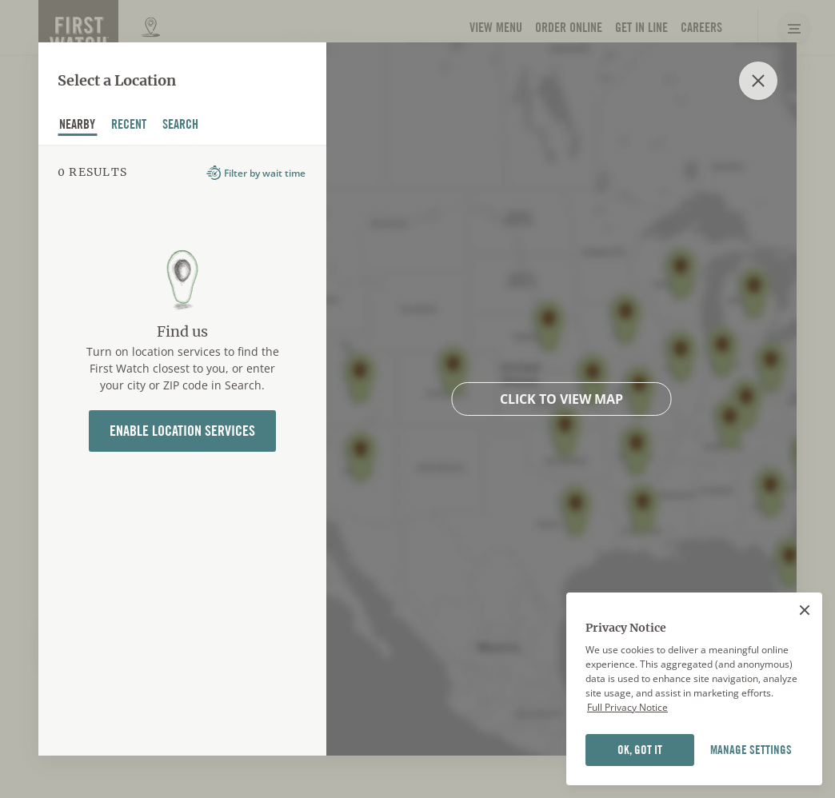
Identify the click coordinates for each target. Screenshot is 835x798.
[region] (694, 689)
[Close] (805, 610)
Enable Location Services (182, 430)
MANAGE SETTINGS (751, 750)
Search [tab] (181, 125)
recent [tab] (129, 125)
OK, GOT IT (639, 750)
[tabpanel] (182, 450)
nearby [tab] (77, 125)
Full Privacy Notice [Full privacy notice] (627, 707)
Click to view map (561, 399)
